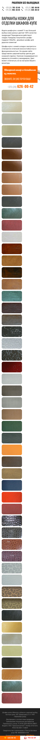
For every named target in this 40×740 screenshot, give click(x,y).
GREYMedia (30, 735)
